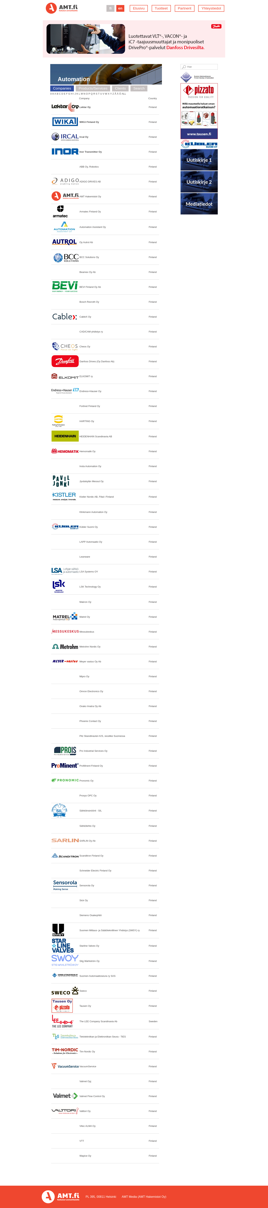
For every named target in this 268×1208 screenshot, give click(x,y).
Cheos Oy (84, 346)
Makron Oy (85, 602)
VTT (81, 1140)
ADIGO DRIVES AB (90, 181)
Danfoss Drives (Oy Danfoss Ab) (96, 361)
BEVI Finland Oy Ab (90, 287)
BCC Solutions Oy (89, 257)
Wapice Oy (85, 1155)
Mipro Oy (84, 676)
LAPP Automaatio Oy (90, 541)
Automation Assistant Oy (92, 227)
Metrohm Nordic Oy (89, 646)
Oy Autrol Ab (86, 242)
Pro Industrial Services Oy (93, 750)
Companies (62, 88)
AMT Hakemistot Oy (90, 196)
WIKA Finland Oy (89, 122)
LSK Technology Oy (90, 586)
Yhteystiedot (211, 8)
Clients (120, 88)
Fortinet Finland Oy (89, 406)
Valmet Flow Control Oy (92, 1096)
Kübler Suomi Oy (88, 527)
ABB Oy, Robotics (89, 166)
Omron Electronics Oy (91, 691)
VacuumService (87, 1066)
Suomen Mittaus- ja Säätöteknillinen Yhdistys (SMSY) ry (109, 930)
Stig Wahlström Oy (89, 961)
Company (84, 98)
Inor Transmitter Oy (90, 151)
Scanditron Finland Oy (91, 855)
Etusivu (139, 8)
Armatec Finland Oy (90, 211)
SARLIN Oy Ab (87, 840)
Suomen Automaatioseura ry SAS (97, 976)
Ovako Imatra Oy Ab (90, 706)
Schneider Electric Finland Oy (95, 870)
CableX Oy (85, 316)
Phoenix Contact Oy (90, 721)
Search (139, 88)
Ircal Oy (83, 137)
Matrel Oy (84, 616)
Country (152, 98)
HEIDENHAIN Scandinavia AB (95, 436)
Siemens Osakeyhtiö (90, 915)
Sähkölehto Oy (87, 826)
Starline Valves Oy (89, 945)
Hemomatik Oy (87, 451)
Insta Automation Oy (90, 466)
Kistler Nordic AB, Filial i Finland (96, 496)
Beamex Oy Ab (87, 272)
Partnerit (185, 8)
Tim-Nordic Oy (87, 1051)
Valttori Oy (85, 1111)
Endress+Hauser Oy (90, 391)
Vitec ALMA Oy (87, 1126)
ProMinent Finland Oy (91, 765)
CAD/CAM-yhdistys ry (91, 331)
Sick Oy (83, 900)
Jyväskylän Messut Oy (91, 481)
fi (110, 8)
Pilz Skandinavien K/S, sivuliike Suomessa (102, 736)
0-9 (52, 93)
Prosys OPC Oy (88, 795)
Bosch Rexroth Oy (89, 301)
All (124, 93)
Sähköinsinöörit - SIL (90, 810)
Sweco (83, 990)
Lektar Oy (85, 107)
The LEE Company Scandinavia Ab (98, 1021)
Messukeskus (86, 631)
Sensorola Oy (86, 885)
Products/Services (93, 88)
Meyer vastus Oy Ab (90, 661)
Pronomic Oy (86, 780)
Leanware (84, 556)
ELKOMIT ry (86, 376)
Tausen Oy (85, 1006)
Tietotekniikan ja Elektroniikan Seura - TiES (102, 1036)
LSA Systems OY (88, 571)
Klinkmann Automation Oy (93, 512)
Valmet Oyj (85, 1081)
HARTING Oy (86, 421)
